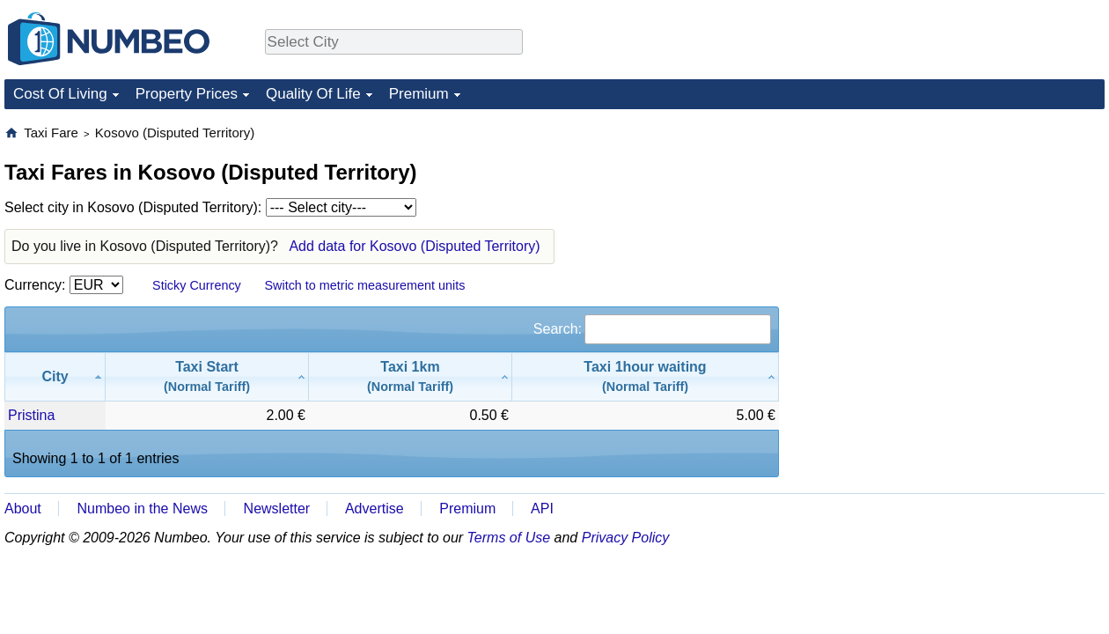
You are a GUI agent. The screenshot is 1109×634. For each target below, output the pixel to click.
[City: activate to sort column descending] (55, 377)
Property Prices (187, 93)
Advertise (374, 508)
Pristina (31, 415)
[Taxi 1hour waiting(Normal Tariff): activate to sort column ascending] (645, 377)
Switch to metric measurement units (364, 285)
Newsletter (277, 508)
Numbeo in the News (142, 508)
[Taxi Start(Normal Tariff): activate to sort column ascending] (207, 377)
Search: (652, 328)
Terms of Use (509, 537)
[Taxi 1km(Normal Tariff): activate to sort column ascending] (410, 377)
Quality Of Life (313, 93)
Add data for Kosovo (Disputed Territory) (414, 246)
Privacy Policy (626, 537)
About (22, 508)
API (542, 508)
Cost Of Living (60, 93)
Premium (419, 93)
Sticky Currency (196, 285)
